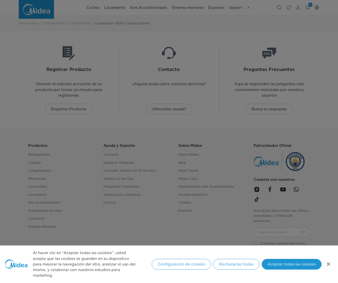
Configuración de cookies (181, 264)
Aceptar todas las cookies (292, 264)
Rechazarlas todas (236, 264)
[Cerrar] (328, 264)
